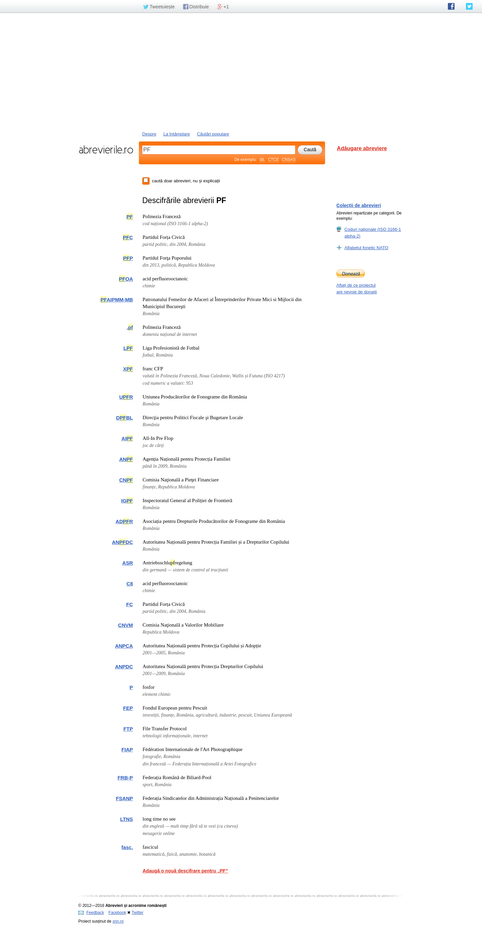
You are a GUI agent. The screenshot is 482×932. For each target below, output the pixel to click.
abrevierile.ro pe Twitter (469, 6)
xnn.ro (118, 921)
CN (126, 479)
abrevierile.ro (106, 149)
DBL (124, 417)
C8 (130, 583)
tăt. (262, 159)
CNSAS (289, 159)
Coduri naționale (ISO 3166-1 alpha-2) (372, 232)
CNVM (125, 625)
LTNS (126, 819)
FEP (128, 708)
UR (126, 396)
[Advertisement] (241, 71)
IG (127, 500)
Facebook (117, 912)
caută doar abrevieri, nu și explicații (186, 180)
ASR (127, 563)
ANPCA (124, 646)
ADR (124, 521)
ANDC (122, 542)
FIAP (127, 749)
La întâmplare (176, 133)
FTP (128, 729)
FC (129, 604)
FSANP (124, 798)
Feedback (91, 912)
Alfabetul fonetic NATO (366, 247)
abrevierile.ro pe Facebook (451, 6)
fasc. (127, 847)
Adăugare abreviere (362, 148)
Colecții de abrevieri (358, 205)
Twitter (137, 912)
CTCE (273, 159)
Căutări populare (213, 133)
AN (126, 459)
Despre (149, 133)
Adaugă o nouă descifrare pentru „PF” (185, 870)
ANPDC (124, 666)
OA (126, 278)
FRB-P (125, 777)
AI (127, 438)
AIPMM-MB (116, 299)
